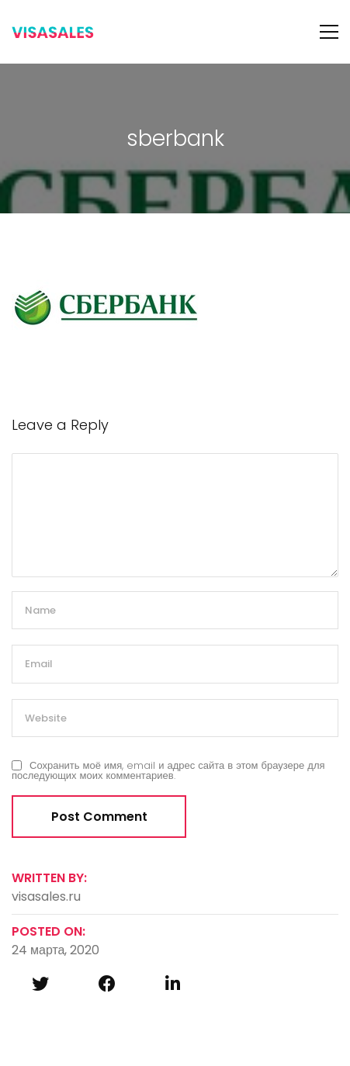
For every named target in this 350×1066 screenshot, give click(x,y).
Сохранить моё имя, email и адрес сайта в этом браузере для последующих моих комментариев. (168, 770)
